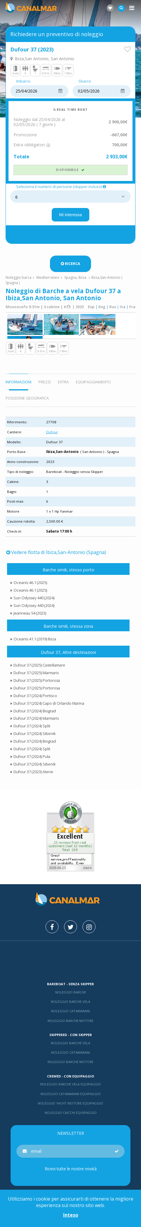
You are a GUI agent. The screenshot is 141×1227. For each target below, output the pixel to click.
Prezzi (44, 382)
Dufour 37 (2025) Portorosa (37, 680)
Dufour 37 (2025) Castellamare (39, 665)
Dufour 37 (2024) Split (32, 726)
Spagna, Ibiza (75, 277)
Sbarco (84, 81)
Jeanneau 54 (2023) (30, 613)
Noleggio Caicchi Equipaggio (71, 1112)
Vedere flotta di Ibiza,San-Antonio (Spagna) (56, 552)
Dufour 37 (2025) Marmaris (36, 672)
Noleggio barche (70, 992)
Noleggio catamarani (70, 1011)
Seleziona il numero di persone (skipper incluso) (61, 186)
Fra (132, 306)
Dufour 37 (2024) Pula (32, 756)
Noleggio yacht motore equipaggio (70, 1103)
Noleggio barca (18, 277)
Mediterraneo (47, 277)
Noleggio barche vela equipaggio (70, 1084)
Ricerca (70, 263)
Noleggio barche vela (70, 1001)
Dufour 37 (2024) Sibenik (35, 733)
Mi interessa (70, 214)
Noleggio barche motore (70, 1020)
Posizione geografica (27, 398)
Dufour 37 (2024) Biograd (35, 711)
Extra (63, 382)
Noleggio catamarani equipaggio (71, 1094)
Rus (112, 306)
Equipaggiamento (93, 382)
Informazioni (18, 382)
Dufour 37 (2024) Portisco (35, 695)
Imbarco (23, 81)
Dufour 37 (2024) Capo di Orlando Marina (49, 703)
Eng (101, 306)
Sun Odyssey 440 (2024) (34, 597)
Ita (122, 306)
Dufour (52, 432)
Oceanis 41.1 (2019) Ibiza (35, 639)
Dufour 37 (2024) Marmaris (36, 718)
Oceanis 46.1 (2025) (30, 582)
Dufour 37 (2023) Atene (33, 771)
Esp (91, 306)
